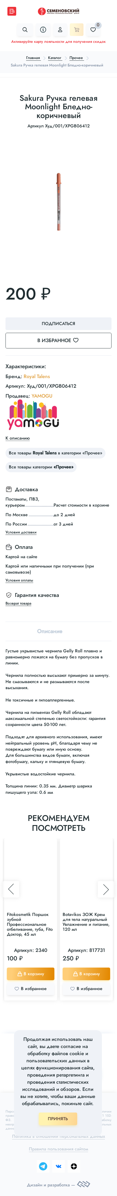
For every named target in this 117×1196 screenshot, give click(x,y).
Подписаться (58, 323)
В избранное (61, 340)
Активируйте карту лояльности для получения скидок (58, 41)
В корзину (30, 974)
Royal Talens (37, 376)
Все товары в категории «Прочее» (55, 453)
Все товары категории (41, 467)
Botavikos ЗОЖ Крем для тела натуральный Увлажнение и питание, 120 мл (86, 921)
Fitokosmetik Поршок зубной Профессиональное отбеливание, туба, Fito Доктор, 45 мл (30, 924)
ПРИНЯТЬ (58, 1119)
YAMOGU (42, 395)
